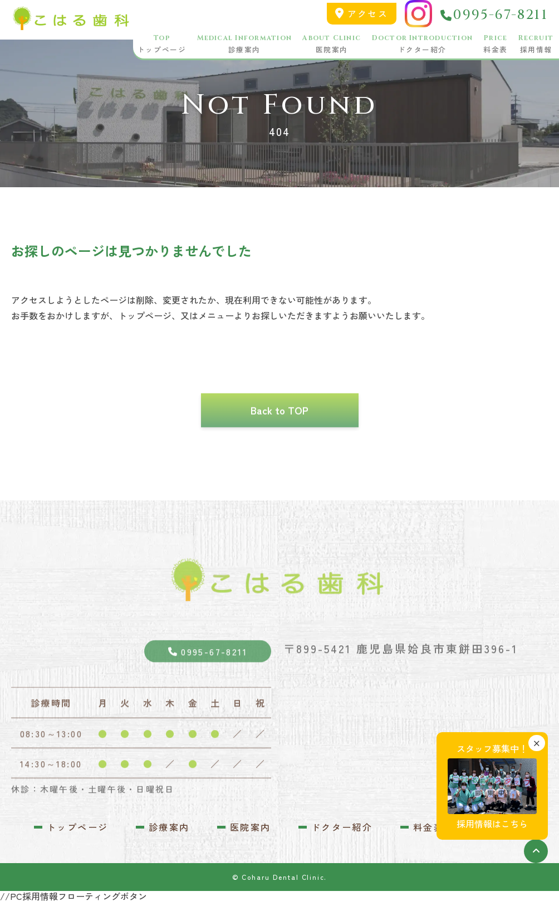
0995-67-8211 (494, 15)
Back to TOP (279, 430)
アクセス (361, 13)
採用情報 (535, 45)
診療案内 (244, 45)
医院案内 (331, 45)
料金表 (495, 45)
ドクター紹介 (422, 45)
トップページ (162, 45)
